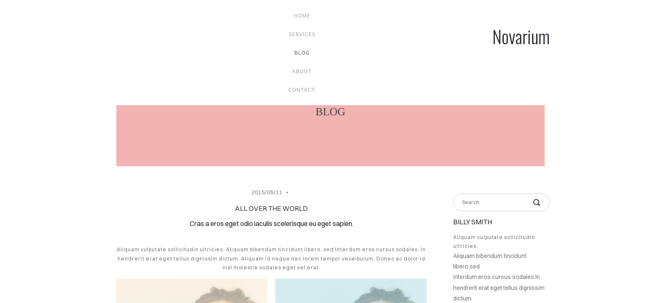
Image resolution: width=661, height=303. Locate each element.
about (302, 71)
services (302, 34)
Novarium (521, 36)
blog (302, 52)
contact (301, 89)
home (302, 15)
